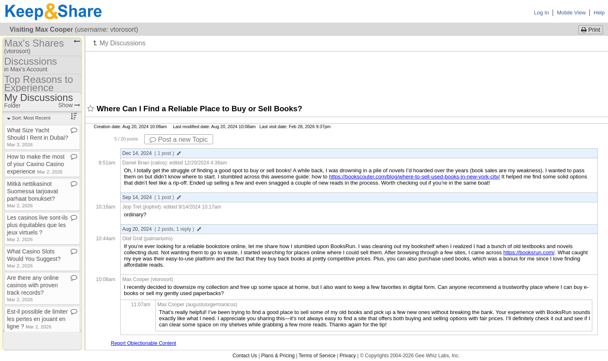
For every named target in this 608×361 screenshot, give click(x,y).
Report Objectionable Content (143, 343)
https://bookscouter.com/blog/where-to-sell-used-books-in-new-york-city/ (414, 176)
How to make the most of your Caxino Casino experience (35, 164)
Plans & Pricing (277, 356)
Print (590, 29)
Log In (541, 12)
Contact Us (245, 356)
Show (69, 105)
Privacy (348, 356)
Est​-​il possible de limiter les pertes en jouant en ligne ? (37, 319)
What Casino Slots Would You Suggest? (34, 258)
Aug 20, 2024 (161, 229)
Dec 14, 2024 (151, 153)
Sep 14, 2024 (151, 197)
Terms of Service (317, 356)
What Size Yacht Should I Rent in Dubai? (37, 137)
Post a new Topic (179, 139)
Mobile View (571, 12)
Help (599, 12)
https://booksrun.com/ (528, 252)
